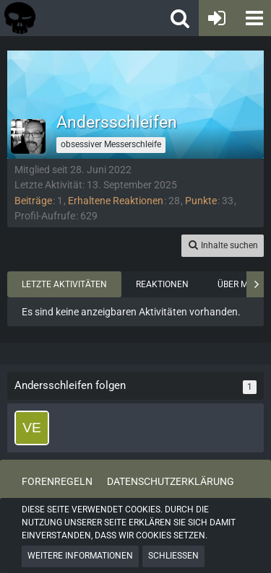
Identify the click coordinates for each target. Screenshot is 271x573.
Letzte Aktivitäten (64, 284)
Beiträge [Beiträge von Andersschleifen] (33, 200)
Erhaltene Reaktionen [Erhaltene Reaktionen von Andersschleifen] (115, 200)
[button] (253, 18)
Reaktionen (162, 284)
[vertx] (31, 428)
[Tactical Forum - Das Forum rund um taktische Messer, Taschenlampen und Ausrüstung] (64, 18)
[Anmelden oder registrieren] (217, 18)
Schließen (173, 556)
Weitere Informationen (80, 556)
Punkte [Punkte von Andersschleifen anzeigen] (201, 200)
